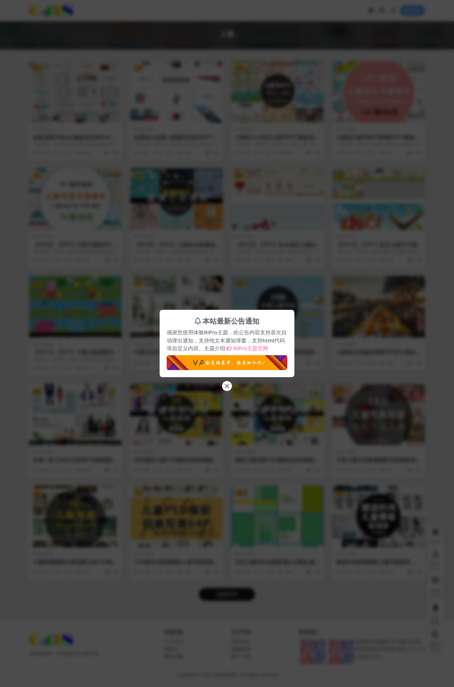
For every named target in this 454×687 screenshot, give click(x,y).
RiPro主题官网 (247, 348)
